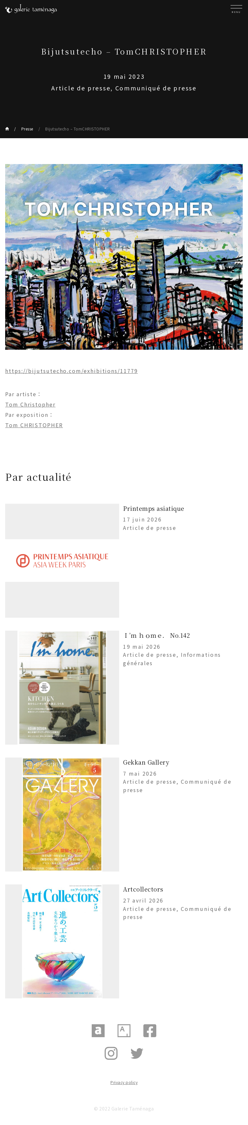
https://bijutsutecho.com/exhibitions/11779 (71, 371)
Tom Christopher (30, 404)
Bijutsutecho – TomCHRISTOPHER (77, 128)
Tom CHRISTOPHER (34, 425)
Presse (27, 128)
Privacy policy (124, 1082)
